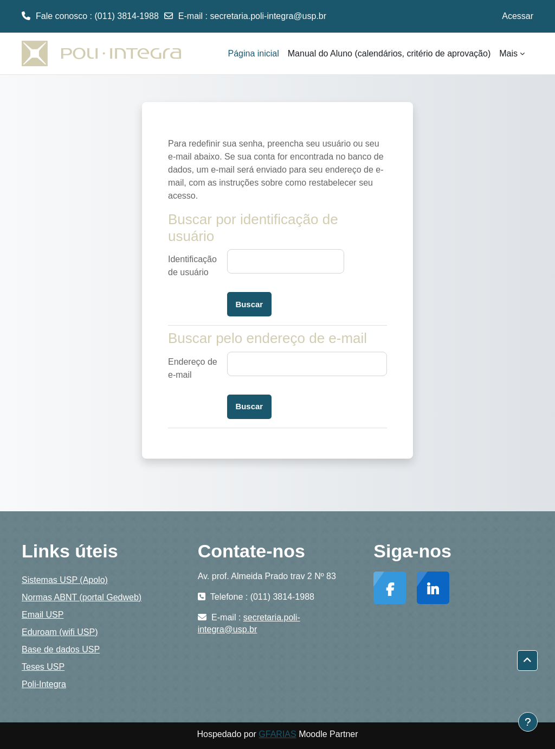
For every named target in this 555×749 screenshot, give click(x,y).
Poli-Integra (44, 684)
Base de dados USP (61, 649)
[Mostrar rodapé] (528, 722)
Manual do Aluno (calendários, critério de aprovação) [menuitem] (389, 53)
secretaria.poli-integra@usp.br (268, 16)
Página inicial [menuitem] (253, 53)
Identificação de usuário (192, 266)
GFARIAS (277, 734)
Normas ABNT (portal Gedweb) (81, 597)
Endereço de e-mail (192, 368)
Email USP (42, 614)
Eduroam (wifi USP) (60, 632)
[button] (527, 660)
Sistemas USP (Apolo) (65, 580)
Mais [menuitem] (508, 53)
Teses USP (43, 666)
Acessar (517, 16)
